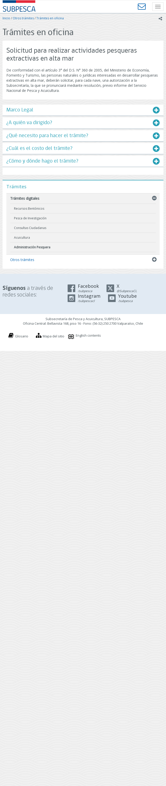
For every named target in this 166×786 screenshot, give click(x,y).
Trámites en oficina (50, 18)
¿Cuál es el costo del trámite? (39, 148)
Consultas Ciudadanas (30, 228)
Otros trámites (23, 18)
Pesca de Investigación (30, 218)
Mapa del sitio (53, 336)
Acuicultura (22, 237)
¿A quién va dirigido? (29, 122)
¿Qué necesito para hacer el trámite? (47, 135)
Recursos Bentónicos (29, 208)
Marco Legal (19, 110)
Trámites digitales (24, 198)
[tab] (83, 110)
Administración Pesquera (32, 247)
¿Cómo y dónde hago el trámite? (42, 161)
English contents (88, 335)
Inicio (6, 18)
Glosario (21, 336)
